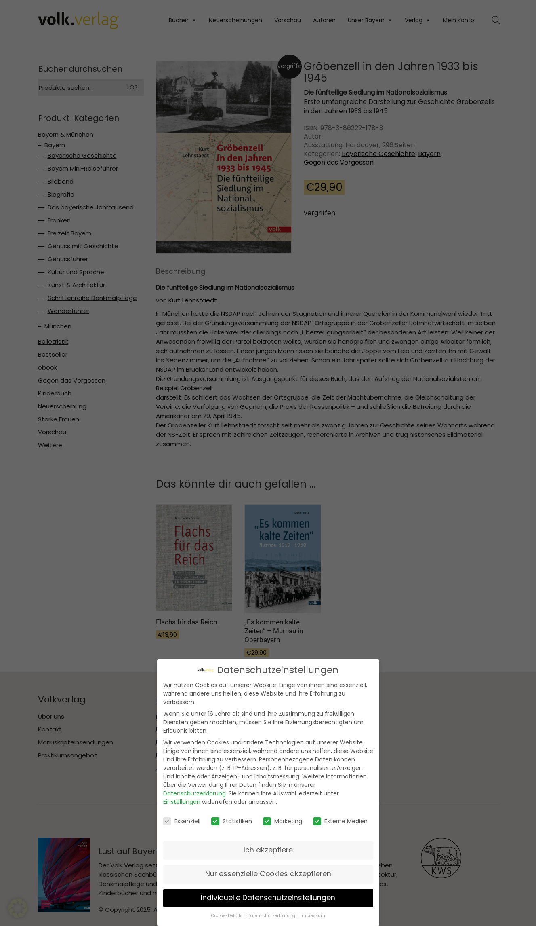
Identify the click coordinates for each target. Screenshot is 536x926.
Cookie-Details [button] (226, 914)
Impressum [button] (313, 914)
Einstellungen (181, 801)
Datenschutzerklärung (194, 792)
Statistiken (231, 820)
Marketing (282, 820)
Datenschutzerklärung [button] (271, 914)
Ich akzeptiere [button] (268, 848)
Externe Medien (340, 820)
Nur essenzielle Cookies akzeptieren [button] (268, 872)
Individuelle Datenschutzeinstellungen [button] (268, 896)
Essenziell (181, 820)
